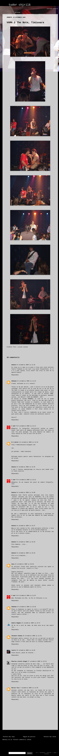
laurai (14, 650)
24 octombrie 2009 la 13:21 (26, 479)
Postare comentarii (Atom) (22, 739)
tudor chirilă (19, 4)
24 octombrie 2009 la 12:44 (25, 467)
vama (55, 752)
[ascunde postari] (52, 8)
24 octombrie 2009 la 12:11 (26, 426)
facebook (42, 752)
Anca (13, 564)
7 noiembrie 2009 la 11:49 (29, 688)
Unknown (14, 381)
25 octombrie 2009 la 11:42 (32, 636)
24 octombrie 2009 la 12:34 (28, 442)
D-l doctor (15, 442)
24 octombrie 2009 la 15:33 (25, 542)
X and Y (14, 426)
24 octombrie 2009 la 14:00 (25, 492)
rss (37, 752)
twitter (49, 752)
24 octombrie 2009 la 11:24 (26, 381)
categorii (30, 14)
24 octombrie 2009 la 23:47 (31, 623)
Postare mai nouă (8, 736)
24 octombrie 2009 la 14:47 (25, 525)
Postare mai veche (50, 736)
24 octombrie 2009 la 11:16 (25, 365)
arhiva (17, 12)
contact (46, 753)
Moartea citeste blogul (19, 661)
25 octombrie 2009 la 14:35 (25, 650)
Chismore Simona (17, 636)
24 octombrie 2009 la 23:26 (26, 607)
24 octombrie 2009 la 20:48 (24, 564)
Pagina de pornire (29, 736)
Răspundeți (15, 375)
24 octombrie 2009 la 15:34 (25, 553)
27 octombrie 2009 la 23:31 (37, 661)
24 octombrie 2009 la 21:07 (26, 595)
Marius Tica (15, 688)
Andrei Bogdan (16, 623)
